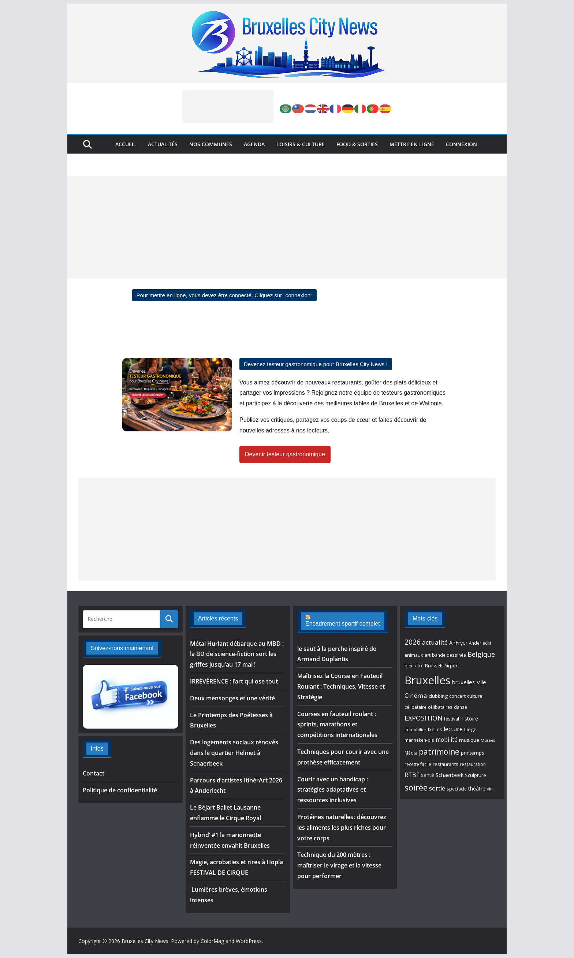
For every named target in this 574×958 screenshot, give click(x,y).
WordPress (249, 940)
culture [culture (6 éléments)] (474, 696)
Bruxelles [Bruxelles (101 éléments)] (428, 680)
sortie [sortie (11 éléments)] (437, 788)
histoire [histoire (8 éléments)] (469, 718)
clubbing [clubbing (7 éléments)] (438, 696)
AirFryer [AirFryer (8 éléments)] (458, 642)
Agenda (254, 144)
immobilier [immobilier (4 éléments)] (415, 729)
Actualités (163, 144)
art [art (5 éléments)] (427, 655)
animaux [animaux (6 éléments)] (414, 655)
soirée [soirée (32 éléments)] (416, 787)
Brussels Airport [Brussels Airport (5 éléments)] (442, 665)
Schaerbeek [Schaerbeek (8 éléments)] (449, 774)
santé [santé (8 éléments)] (427, 774)
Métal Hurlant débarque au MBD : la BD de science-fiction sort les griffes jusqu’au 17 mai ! (237, 654)
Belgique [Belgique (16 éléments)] (481, 654)
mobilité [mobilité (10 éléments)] (447, 740)
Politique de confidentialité (120, 790)
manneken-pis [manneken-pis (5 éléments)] (419, 740)
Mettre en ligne (412, 144)
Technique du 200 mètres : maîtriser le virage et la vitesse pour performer (339, 865)
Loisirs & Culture (300, 144)
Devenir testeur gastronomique (285, 454)
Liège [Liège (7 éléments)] (470, 729)
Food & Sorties (357, 144)
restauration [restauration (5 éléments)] (473, 764)
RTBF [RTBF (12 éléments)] (412, 774)
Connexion (461, 144)
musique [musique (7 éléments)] (469, 740)
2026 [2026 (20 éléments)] (413, 642)
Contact (93, 773)
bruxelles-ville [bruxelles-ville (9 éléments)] (469, 682)
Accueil (125, 144)
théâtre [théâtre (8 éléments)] (476, 788)
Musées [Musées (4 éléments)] (488, 740)
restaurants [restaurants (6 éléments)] (445, 764)
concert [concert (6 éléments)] (457, 696)
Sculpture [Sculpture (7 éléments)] (475, 775)
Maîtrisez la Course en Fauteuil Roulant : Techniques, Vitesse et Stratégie (341, 686)
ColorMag (212, 940)
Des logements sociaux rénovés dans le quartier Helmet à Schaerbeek (234, 752)
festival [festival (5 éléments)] (451, 719)
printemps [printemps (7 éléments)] (472, 752)
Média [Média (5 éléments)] (411, 753)
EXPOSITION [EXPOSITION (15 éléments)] (424, 718)
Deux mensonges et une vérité (232, 698)
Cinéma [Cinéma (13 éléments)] (416, 695)
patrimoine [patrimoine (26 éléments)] (439, 751)
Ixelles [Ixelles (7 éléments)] (435, 729)
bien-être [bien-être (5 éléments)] (414, 665)
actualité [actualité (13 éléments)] (435, 642)
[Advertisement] (228, 106)
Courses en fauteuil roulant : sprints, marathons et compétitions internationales (337, 724)
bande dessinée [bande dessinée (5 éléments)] (449, 655)
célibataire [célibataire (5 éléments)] (415, 707)
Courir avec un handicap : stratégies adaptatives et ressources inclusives (332, 789)
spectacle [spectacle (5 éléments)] (457, 789)
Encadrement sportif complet (342, 623)
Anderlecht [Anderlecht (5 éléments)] (480, 643)
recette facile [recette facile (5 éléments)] (418, 764)
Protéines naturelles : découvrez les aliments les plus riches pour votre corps (341, 827)
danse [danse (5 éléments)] (460, 707)
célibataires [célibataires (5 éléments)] (440, 707)
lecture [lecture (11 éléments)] (453, 729)
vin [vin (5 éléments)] (490, 789)
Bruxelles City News (145, 940)
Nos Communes (210, 144)
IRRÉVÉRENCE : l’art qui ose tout (234, 681)
